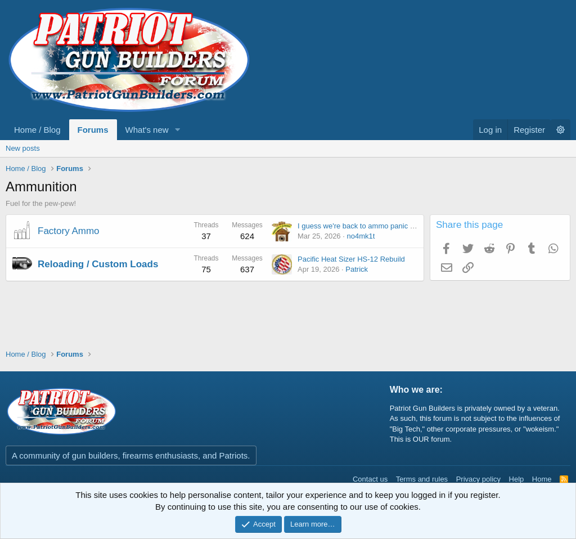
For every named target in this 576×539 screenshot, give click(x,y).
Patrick (356, 269)
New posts (23, 148)
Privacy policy (478, 479)
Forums (93, 129)
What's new (147, 129)
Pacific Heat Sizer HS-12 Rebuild (351, 259)
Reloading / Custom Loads (98, 264)
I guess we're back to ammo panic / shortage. (371, 226)
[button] (178, 129)
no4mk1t (360, 236)
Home (542, 479)
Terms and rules (422, 479)
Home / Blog (37, 129)
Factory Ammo (69, 231)
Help (516, 479)
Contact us (370, 479)
